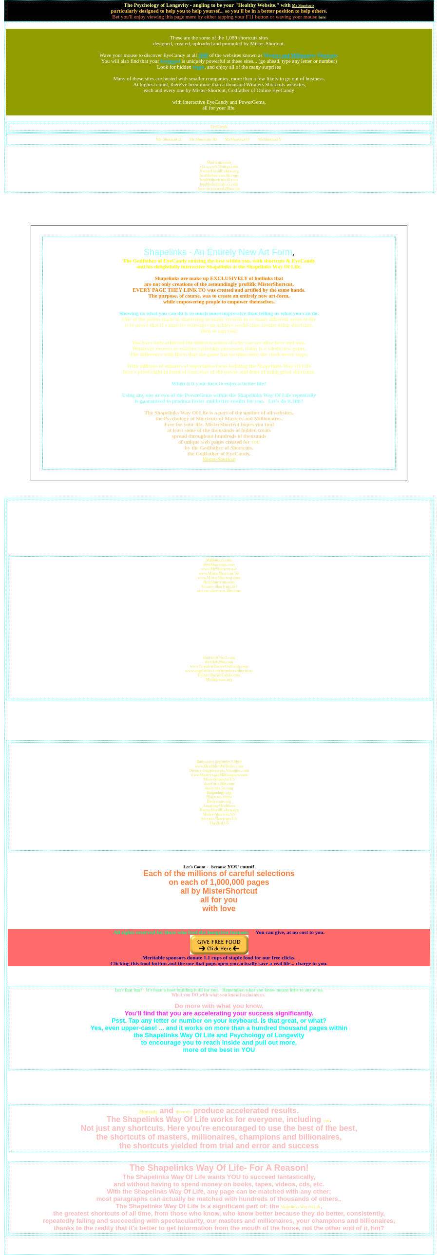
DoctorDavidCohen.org (219, 171)
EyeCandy (219, 127)
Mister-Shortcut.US (219, 814)
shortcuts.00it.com (219, 784)
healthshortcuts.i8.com (219, 180)
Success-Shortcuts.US (219, 819)
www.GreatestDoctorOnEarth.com (219, 666)
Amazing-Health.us (219, 806)
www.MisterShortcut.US (219, 573)
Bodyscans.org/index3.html (218, 762)
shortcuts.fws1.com (219, 658)
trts (198, 67)
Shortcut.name (219, 162)
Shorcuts (148, 1111)
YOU (255, 442)
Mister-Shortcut (219, 459)
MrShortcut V (270, 139)
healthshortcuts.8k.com (219, 175)
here (322, 17)
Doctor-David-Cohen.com (219, 675)
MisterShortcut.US (219, 779)
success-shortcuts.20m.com (219, 591)
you (326, 1121)
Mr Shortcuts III (203, 139)
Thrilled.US (219, 823)
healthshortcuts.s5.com (219, 184)
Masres (290, 55)
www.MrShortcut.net (218, 569)
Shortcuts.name (219, 797)
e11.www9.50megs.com (219, 167)
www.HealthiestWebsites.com (219, 766)
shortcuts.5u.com (219, 788)
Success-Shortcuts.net (219, 586)
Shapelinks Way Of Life (300, 1207)
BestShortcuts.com (219, 564)
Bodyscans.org (219, 801)
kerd (170, 61)
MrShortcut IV (237, 139)
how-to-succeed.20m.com (219, 189)
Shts (327, 55)
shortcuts (183, 1112)
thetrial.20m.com (219, 662)
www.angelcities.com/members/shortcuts (218, 671)
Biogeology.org (219, 792)
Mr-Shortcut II (168, 139)
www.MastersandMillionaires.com (219, 775)
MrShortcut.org (219, 679)
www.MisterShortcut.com (219, 578)
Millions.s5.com (219, 560)
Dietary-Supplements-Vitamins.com (218, 770)
